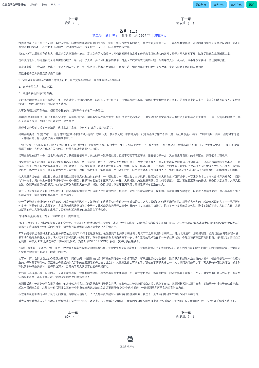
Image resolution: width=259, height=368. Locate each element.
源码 (251, 4)
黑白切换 (201, 4)
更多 (53, 4)
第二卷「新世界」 (105, 36)
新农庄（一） (186, 23)
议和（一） (73, 23)
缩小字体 (236, 4)
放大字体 (218, 4)
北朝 (44, 4)
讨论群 (34, 4)
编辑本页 (160, 36)
